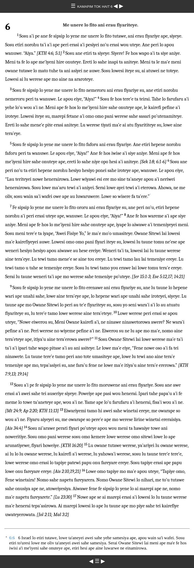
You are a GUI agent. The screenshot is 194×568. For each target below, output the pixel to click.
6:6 (12, 537)
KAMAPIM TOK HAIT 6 (95, 6)
